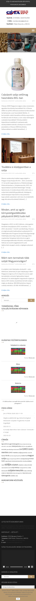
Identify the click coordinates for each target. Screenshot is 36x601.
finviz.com (32, 358)
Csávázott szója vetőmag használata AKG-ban (14, 96)
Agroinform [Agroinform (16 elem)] (5, 444)
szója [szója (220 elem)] (8, 464)
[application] (18, 559)
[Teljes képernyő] (32, 567)
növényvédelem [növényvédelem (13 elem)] (27, 461)
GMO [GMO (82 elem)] (25, 449)
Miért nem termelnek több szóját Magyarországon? (15, 259)
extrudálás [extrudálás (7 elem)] (9, 446)
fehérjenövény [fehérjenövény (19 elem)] (16, 446)
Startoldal (5, 42)
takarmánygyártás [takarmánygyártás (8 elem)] (17, 473)
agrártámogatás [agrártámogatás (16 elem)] (14, 444)
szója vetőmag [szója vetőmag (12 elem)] (28, 470)
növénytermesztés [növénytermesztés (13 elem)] (16, 461)
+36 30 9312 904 (19, 540)
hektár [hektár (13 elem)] (3, 455)
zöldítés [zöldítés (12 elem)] (13, 475)
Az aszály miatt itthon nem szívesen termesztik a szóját (18, 431)
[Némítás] (29, 567)
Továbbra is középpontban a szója (16, 168)
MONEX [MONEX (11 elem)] (31, 458)
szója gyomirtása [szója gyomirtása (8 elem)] (24, 467)
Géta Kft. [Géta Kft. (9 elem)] (30, 452)
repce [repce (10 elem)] (2, 465)
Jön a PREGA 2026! (9, 413)
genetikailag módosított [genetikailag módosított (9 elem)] (13, 449)
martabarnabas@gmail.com (14, 542)
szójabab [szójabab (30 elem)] (14, 465)
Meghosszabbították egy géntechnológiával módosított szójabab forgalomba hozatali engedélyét (17, 420)
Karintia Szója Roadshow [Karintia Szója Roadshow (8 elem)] (15, 455)
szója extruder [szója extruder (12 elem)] (28, 465)
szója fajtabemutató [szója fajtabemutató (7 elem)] (6, 467)
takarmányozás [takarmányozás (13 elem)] (26, 473)
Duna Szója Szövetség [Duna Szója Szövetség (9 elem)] (25, 444)
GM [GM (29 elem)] (20, 449)
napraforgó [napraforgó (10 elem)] (8, 461)
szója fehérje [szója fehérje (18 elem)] (15, 467)
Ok (18, 599)
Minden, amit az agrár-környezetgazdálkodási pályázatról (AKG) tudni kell (15, 213)
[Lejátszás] (4, 567)
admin (24, 101)
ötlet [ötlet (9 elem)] (16, 475)
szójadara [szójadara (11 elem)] (21, 465)
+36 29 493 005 (9, 540)
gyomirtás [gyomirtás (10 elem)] (24, 452)
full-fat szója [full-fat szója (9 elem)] (24, 446)
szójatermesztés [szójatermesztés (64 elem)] (15, 470)
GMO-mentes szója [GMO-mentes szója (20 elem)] (15, 452)
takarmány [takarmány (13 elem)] (10, 473)
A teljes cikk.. (5, 134)
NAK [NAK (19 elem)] (3, 461)
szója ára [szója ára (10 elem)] (3, 473)
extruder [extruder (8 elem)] (3, 446)
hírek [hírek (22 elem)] (7, 456)
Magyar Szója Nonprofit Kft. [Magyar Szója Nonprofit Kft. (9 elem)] (13, 458)
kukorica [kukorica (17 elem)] (24, 455)
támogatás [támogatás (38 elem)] (5, 475)
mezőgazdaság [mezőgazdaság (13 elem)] (24, 458)
